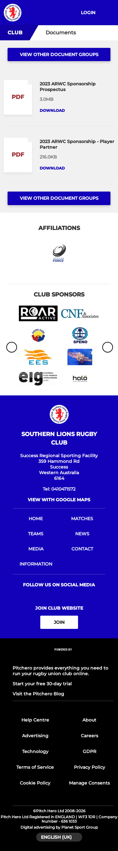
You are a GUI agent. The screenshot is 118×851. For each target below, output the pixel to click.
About (89, 720)
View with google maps (59, 499)
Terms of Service (35, 767)
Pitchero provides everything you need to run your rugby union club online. (60, 670)
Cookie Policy (35, 783)
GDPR (89, 751)
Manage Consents (89, 783)
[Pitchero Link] (63, 658)
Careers (89, 736)
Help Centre (35, 720)
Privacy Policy (89, 767)
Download (52, 110)
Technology (35, 751)
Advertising (35, 736)
